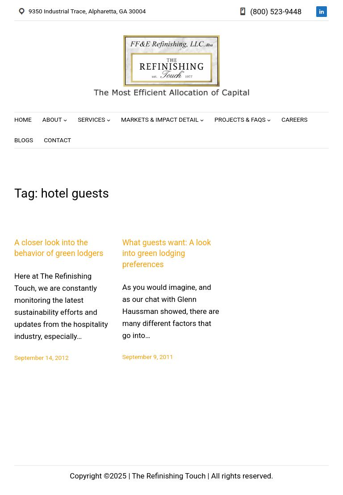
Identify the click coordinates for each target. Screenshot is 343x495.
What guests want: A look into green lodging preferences (166, 253)
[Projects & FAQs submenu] (269, 120)
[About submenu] (65, 120)
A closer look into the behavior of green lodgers (58, 248)
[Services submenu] (108, 120)
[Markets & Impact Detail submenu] (202, 120)
